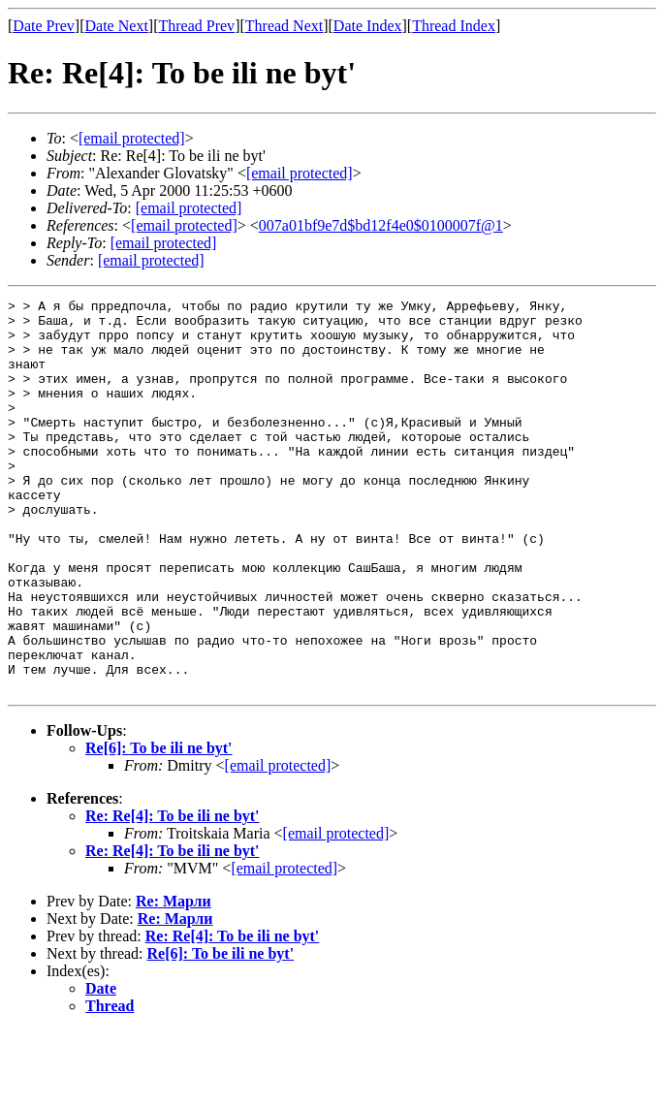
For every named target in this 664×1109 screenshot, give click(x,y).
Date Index (367, 25)
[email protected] (189, 208)
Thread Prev (196, 25)
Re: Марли (173, 979)
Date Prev (44, 25)
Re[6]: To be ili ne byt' (159, 826)
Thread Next (284, 25)
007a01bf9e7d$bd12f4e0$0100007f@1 (381, 225)
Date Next (116, 25)
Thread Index (453, 25)
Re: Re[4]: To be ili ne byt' (172, 894)
